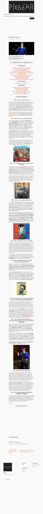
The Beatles (16, 429)
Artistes (19, 39)
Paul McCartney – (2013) (21, 92)
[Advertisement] (21, 26)
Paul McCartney (11, 429)
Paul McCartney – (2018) (21, 89)
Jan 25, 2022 (10, 39)
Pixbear (16, 39)
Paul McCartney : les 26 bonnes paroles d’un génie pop (21, 67)
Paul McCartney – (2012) (21, 93)
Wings (31, 429)
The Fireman (21, 429)
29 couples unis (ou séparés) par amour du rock (21, 76)
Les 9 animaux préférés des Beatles (21, 69)
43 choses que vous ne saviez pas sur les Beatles (21, 68)
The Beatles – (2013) (21, 91)
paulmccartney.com (16, 59)
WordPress (8, 479)
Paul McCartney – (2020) (21, 88)
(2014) (21, 90)
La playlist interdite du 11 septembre (21, 78)
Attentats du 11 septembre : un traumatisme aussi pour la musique (21, 79)
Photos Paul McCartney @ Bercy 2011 (21, 83)
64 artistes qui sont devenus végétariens (21, 77)
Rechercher (32, 18)
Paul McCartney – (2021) (21, 87)
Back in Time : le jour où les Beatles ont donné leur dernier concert (21, 75)
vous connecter (15, 443)
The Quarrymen (27, 429)
